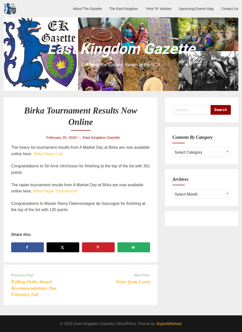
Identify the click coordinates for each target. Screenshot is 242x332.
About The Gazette (87, 9)
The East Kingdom (123, 9)
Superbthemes (169, 324)
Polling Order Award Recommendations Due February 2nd (34, 288)
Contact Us (229, 9)
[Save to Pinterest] (98, 247)
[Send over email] (133, 247)
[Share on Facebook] (27, 247)
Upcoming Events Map (196, 9)
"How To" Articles (158, 9)
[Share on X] (63, 247)
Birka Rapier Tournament (55, 191)
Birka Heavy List (48, 154)
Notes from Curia (133, 281)
